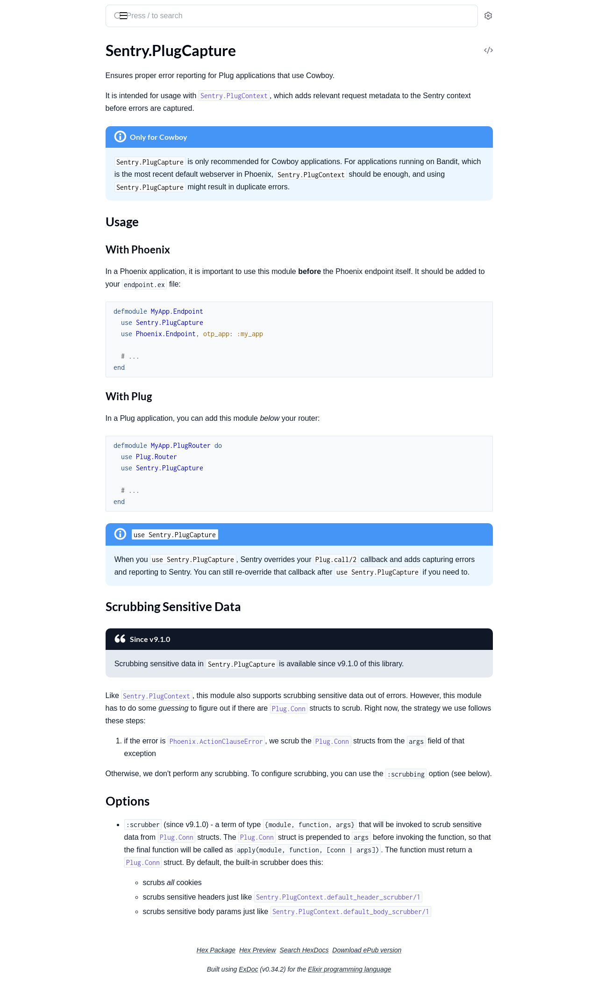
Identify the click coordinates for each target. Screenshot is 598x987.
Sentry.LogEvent (33, 176)
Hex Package (286, 950)
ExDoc (318, 969)
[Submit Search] (187, 16)
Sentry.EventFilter (36, 125)
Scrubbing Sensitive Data (62, 362)
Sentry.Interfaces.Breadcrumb (54, 596)
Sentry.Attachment (37, 469)
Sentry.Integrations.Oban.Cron (56, 138)
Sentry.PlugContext (38, 391)
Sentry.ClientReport (39, 494)
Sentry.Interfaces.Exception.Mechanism (66, 622)
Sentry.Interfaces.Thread (46, 710)
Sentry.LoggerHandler (42, 436)
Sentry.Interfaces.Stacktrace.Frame (62, 697)
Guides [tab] (19, 44)
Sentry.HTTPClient (37, 539)
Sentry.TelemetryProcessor (50, 264)
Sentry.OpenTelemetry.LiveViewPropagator (66, 188)
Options (35, 371)
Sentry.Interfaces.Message (49, 634)
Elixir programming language (419, 969)
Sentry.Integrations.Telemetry (54, 150)
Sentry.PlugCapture (38, 321)
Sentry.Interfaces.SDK (42, 660)
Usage (32, 353)
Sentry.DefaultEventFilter (48, 100)
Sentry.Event (27, 112)
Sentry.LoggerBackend (42, 423)
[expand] (131, 62)
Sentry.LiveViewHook (41, 309)
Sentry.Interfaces (34, 584)
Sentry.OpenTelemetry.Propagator (62, 201)
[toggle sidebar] (128, 15)
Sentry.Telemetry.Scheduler (50, 251)
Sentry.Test (24, 742)
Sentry (50, 11)
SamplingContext (35, 62)
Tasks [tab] (99, 44)
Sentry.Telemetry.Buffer (44, 226)
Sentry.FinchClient (36, 526)
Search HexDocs (374, 950)
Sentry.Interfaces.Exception (51, 609)
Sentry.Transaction (36, 277)
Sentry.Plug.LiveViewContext (53, 213)
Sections (29, 338)
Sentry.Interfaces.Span (42, 672)
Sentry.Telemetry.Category (49, 239)
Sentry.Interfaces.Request (48, 647)
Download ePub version (436, 950)
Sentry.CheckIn (31, 481)
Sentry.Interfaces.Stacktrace (51, 685)
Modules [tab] (56, 44)
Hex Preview (327, 950)
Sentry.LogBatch (33, 163)
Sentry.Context (31, 87)
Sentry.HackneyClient (42, 552)
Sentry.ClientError (36, 775)
